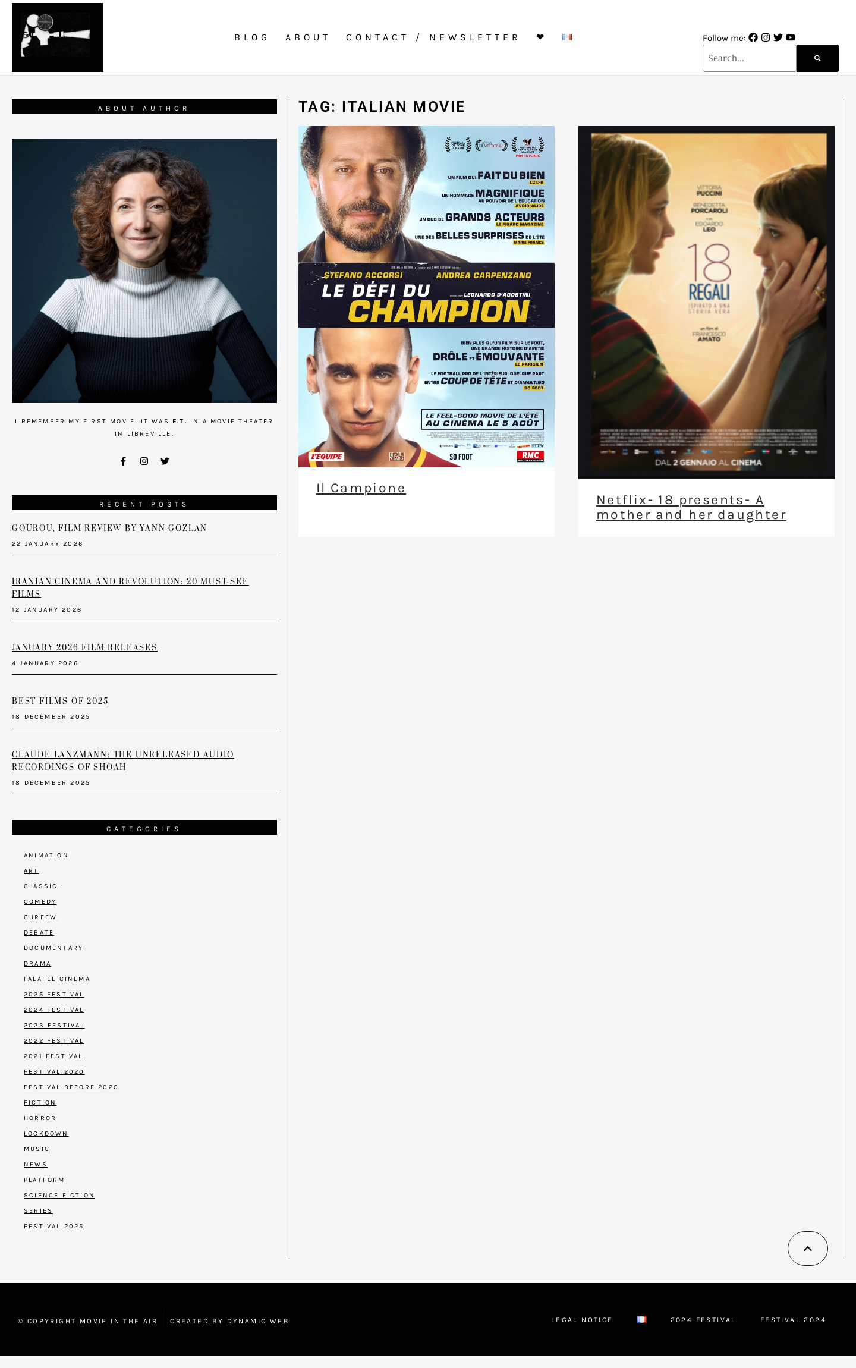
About (308, 37)
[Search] (818, 58)
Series (38, 1211)
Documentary (53, 948)
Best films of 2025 (60, 701)
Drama (37, 963)
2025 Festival (54, 994)
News (36, 1164)
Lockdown (46, 1133)
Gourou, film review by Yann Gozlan (109, 528)
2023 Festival (54, 1025)
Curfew (40, 917)
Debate (39, 932)
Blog (252, 37)
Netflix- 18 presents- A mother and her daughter (691, 507)
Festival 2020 (54, 1071)
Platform (44, 1180)
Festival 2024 (793, 1320)
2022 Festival (54, 1041)
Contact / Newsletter (433, 37)
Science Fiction (59, 1195)
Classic (41, 886)
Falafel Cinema (57, 979)
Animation (46, 855)
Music (37, 1149)
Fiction (40, 1102)
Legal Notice (582, 1320)
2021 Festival (53, 1056)
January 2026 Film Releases (85, 648)
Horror (40, 1118)
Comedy (40, 901)
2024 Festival (54, 1010)
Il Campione (361, 488)
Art (31, 871)
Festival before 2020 (71, 1087)
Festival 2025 (54, 1226)
